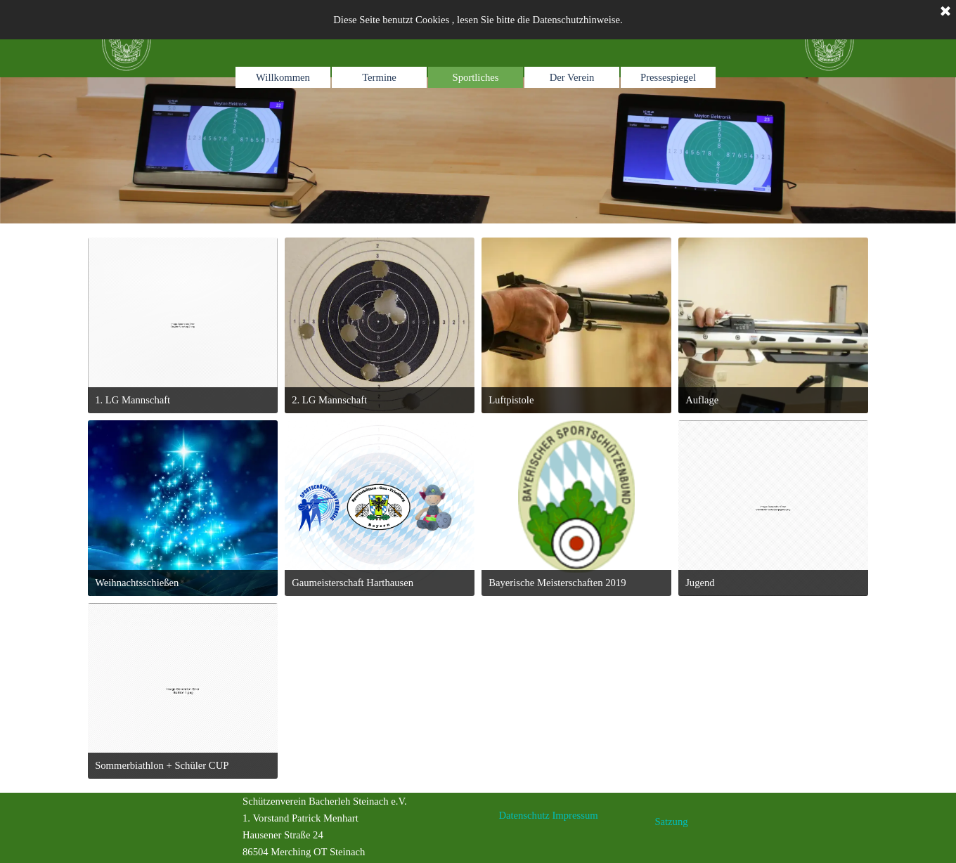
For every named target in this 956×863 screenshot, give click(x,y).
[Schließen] (945, 12)
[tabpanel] (680, 150)
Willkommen (283, 77)
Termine (379, 77)
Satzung (670, 821)
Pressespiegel (668, 77)
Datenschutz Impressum (548, 815)
